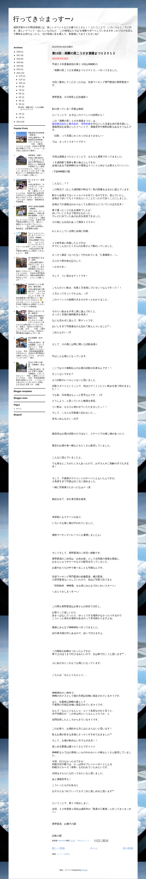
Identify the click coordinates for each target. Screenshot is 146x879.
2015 (19, 62)
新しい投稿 (58, 848)
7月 (20, 90)
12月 (21, 76)
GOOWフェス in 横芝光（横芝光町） (36, 285)
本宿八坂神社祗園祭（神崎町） (36, 207)
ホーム (94, 848)
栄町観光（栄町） (35, 155)
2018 (19, 52)
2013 (19, 69)
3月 (20, 104)
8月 (20, 86)
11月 (21, 80)
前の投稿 (128, 848)
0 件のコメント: (84, 841)
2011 (19, 122)
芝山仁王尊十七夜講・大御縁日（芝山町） (36, 364)
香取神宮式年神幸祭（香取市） (36, 134)
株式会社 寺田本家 (79, 123)
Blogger (84, 870)
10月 (21, 83)
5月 (20, 97)
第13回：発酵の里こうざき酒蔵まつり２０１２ (83, 53)
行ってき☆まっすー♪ (43, 19)
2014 (19, 66)
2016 (19, 59)
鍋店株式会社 (59, 123)
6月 (20, 94)
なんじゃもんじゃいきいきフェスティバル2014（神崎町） (36, 235)
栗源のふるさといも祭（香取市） (36, 312)
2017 (19, 55)
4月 (20, 101)
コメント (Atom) (63, 854)
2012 (19, 73)
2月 (20, 114)
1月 (20, 117)
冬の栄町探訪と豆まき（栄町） (36, 259)
